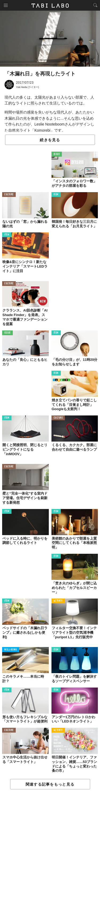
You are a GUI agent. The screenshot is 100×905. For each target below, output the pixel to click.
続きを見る (50, 140)
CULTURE (9, 194)
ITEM (56, 194)
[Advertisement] (50, 847)
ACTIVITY (58, 601)
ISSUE (57, 154)
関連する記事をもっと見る (50, 784)
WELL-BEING (10, 649)
